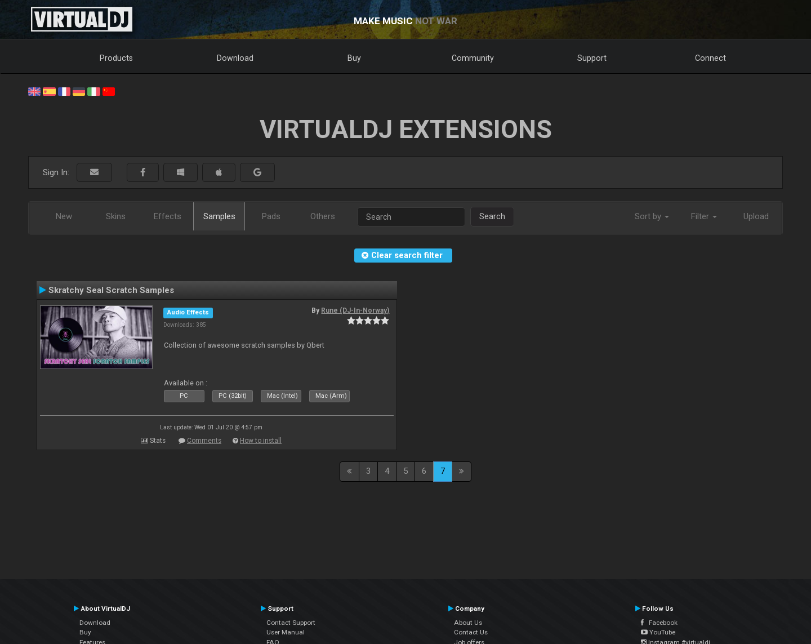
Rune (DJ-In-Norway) (355, 310)
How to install (261, 441)
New (64, 216)
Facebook (659, 623)
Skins (116, 216)
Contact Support (290, 623)
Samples (219, 216)
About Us (468, 623)
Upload (756, 216)
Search (492, 216)
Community (473, 58)
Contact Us (471, 632)
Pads (271, 216)
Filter (704, 216)
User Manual (285, 632)
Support (592, 58)
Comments (204, 441)
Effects (167, 216)
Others (322, 216)
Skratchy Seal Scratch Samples (111, 290)
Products (116, 58)
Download (235, 58)
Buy (354, 58)
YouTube (658, 632)
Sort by (652, 216)
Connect (710, 58)
